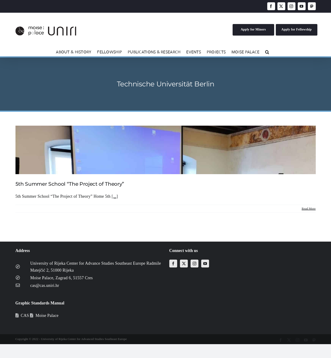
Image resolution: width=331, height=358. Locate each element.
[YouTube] (205, 263)
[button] (267, 51)
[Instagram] (194, 263)
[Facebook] (173, 263)
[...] (115, 196)
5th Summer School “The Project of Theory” (69, 184)
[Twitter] (184, 263)
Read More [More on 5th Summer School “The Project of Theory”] (309, 208)
